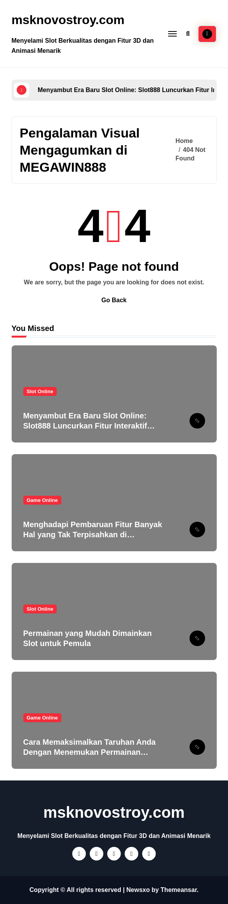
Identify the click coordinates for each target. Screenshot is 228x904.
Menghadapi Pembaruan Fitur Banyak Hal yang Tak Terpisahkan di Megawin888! (92, 534)
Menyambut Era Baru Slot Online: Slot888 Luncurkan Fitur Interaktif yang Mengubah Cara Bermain (85, 425)
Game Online (42, 500)
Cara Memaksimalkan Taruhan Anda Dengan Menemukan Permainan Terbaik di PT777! (89, 752)
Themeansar (178, 890)
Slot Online (40, 391)
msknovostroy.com (68, 20)
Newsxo (138, 890)
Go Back (114, 300)
